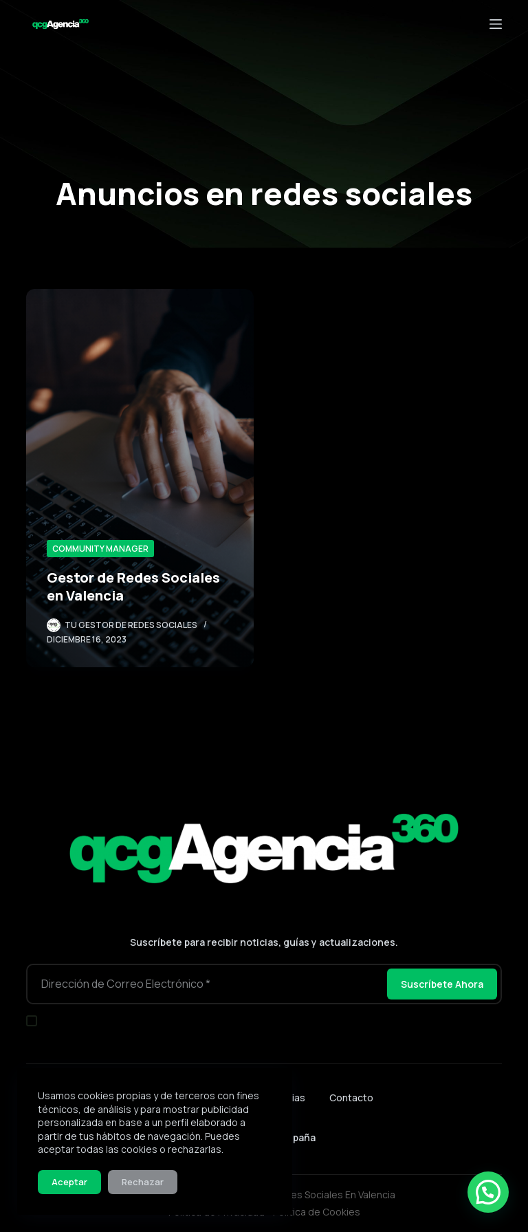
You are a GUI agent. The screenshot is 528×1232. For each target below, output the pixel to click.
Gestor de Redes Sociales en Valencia (133, 586)
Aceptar (69, 1182)
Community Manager (100, 548)
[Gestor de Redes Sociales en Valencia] (140, 478)
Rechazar (143, 1182)
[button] (488, 1192)
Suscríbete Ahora (442, 984)
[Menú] (496, 24)
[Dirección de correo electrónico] (205, 984)
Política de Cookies (316, 1211)
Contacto (351, 1098)
